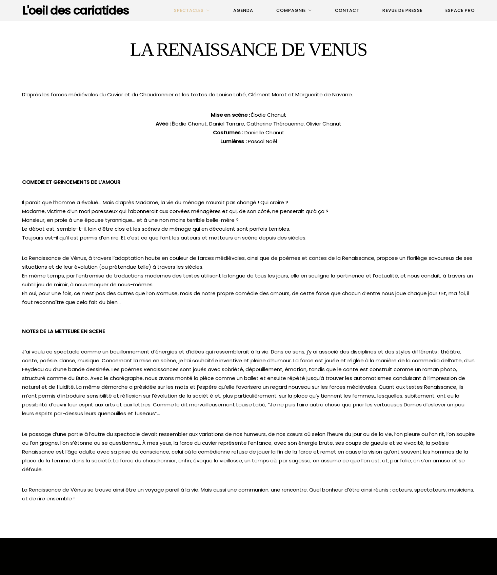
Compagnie (291, 10)
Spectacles (189, 10)
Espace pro (460, 10)
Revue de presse (402, 10)
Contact (347, 10)
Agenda (243, 10)
